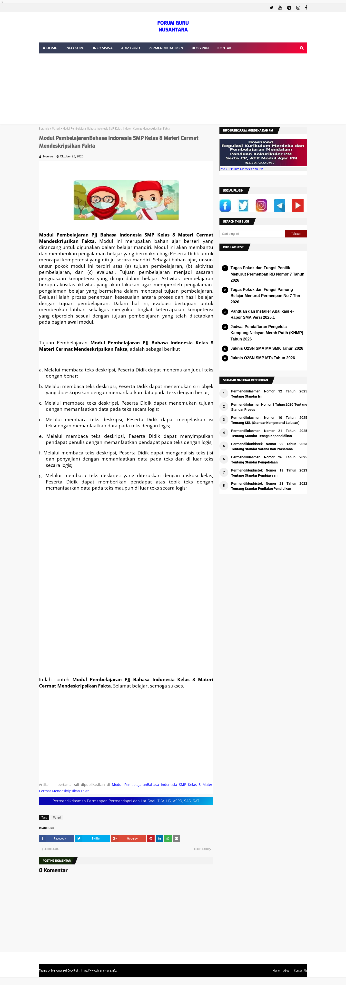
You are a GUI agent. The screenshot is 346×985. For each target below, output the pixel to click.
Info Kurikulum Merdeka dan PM (241, 169)
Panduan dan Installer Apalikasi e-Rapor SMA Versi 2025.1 (262, 314)
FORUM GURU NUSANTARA (173, 26)
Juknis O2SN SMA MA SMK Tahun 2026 (267, 348)
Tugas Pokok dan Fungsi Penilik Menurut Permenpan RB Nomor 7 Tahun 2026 (268, 274)
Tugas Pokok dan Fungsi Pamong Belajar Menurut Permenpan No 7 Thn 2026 (265, 295)
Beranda (44, 128)
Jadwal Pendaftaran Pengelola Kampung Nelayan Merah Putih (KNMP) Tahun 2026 (267, 333)
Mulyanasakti (59, 970)
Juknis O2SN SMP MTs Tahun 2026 (263, 358)
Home (276, 970)
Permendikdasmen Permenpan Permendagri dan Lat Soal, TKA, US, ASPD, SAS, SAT (126, 801)
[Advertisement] (173, 90)
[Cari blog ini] (252, 233)
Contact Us (300, 970)
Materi (56, 128)
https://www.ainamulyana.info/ (99, 970)
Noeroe (48, 156)
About (286, 970)
